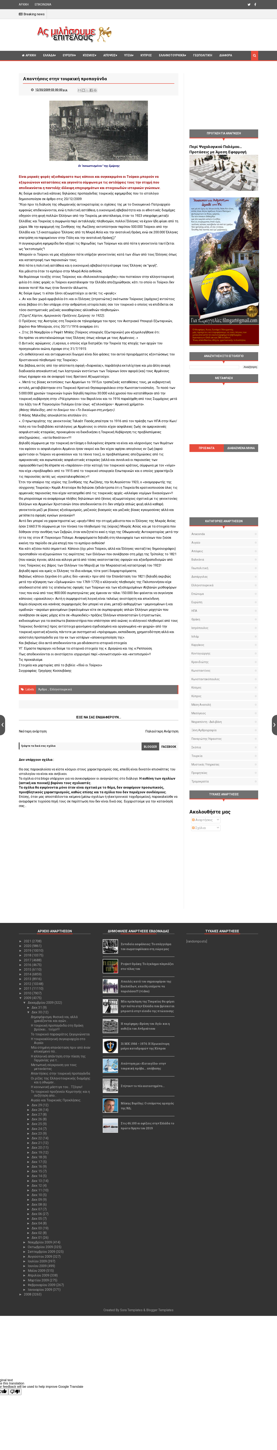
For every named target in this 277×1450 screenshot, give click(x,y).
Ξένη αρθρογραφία (203, 730)
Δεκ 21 (37, 1143)
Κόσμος (89, 55)
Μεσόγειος (198, 713)
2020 (28, 946)
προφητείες (199, 773)
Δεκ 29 (37, 1105)
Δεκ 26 (37, 1119)
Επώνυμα (197, 593)
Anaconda (198, 534)
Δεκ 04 (37, 1223)
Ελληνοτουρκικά (172, 55)
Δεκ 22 (37, 1138)
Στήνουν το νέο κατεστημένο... (143, 1086)
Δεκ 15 (37, 1171)
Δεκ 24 (37, 1129)
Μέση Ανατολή (201, 704)
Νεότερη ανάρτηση (33, 731)
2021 (28, 941)
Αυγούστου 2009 (40, 1257)
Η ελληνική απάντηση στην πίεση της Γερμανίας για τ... (58, 1058)
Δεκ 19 (37, 1152)
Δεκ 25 (37, 1124)
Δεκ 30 (37, 1012)
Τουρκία (196, 756)
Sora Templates (131, 1310)
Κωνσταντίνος (201, 670)
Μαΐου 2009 (37, 1271)
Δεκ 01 (37, 1238)
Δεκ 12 (37, 1185)
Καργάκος (197, 645)
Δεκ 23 (37, 1133)
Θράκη (195, 619)
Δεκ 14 (37, 1176)
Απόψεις (109, 55)
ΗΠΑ (194, 610)
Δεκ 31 (37, 1007)
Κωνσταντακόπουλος (205, 679)
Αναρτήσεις (202, 820)
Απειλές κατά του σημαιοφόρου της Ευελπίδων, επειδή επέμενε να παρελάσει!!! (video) (146, 986)
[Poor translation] (14, 1391)
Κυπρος (146, 55)
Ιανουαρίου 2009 (40, 1290)
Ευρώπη (68, 55)
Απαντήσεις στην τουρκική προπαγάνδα (60, 1073)
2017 (28, 960)
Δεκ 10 (37, 1195)
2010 (28, 993)
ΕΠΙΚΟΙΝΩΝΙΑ (43, 4)
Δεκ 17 (37, 1162)
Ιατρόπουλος (199, 628)
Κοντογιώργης (201, 653)
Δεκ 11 (37, 1190)
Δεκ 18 (37, 1157)
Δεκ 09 (37, 1200)
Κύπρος (196, 696)
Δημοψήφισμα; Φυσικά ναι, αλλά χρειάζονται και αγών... (54, 1019)
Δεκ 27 (37, 1114)
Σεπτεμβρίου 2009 (42, 1252)
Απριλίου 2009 (39, 1275)
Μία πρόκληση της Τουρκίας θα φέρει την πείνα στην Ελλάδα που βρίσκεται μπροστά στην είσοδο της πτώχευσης (148, 1006)
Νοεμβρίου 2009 (40, 1242)
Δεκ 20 (37, 1148)
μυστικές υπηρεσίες (205, 764)
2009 (28, 998)
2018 (28, 955)
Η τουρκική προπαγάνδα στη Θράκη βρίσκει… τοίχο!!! (57, 1027)
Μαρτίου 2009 (39, 1280)
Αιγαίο (195, 542)
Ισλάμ (195, 636)
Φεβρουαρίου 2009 (42, 1285)
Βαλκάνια (197, 559)
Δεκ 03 (37, 1228)
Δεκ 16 (37, 1166)
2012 (28, 984)
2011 (28, 988)
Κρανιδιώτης (200, 662)
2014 (28, 974)
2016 (28, 965)
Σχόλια (199, 828)
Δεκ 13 (37, 1181)
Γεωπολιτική (202, 55)
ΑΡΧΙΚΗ (24, 4)
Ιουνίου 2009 (37, 1266)
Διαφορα (225, 55)
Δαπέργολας (199, 576)
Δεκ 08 (37, 1204)
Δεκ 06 (37, 1214)
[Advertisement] (186, 34)
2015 (28, 969)
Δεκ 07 (37, 1209)
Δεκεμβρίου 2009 (41, 1003)
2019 (28, 951)
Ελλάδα (48, 55)
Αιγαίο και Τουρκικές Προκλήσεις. (56, 1100)
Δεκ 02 (37, 1233)
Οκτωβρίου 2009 (41, 1247)
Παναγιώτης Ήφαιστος (206, 738)
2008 (28, 1294)
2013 (28, 979)
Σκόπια (196, 747)
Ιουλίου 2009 (38, 1261)
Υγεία (128, 55)
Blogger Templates (159, 1310)
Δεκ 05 (37, 1219)
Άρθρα (42, 689)
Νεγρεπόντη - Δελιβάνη (206, 721)
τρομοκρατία (200, 781)
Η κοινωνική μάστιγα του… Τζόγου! (56, 1087)
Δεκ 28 (37, 1110)
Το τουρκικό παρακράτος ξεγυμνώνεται (60, 1034)
